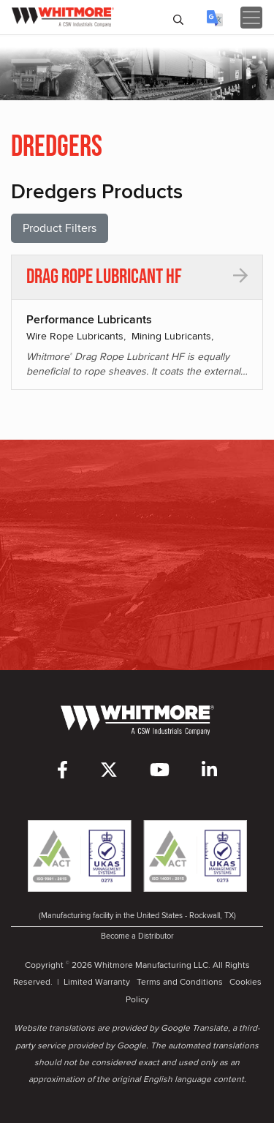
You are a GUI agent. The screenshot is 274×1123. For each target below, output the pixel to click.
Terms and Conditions (180, 981)
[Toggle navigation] (251, 18)
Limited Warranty (97, 981)
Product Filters (59, 227)
